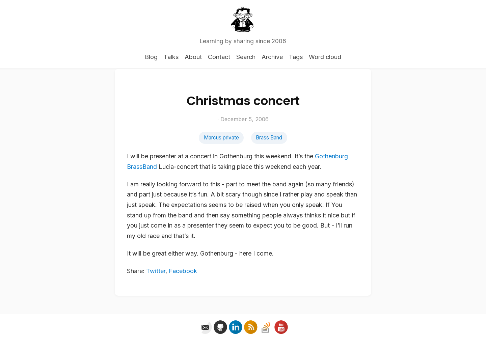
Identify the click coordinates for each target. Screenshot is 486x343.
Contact (219, 56)
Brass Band (269, 137)
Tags (296, 56)
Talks (171, 56)
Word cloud (325, 56)
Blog (151, 56)
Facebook (183, 270)
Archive (272, 56)
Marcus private (221, 137)
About (193, 56)
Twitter (155, 270)
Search (245, 56)
